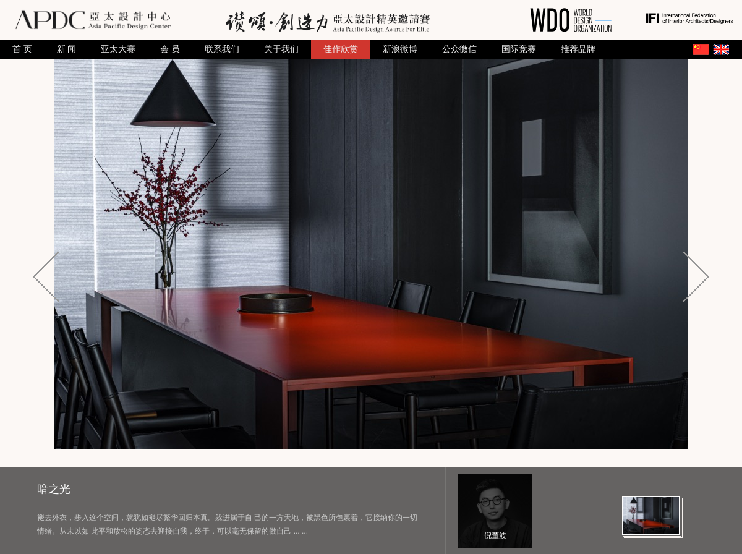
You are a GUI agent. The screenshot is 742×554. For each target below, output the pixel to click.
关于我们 (281, 49)
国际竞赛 (518, 49)
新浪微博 (400, 49)
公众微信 (459, 49)
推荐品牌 (578, 49)
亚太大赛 (118, 49)
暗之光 (53, 489)
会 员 (170, 49)
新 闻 (67, 49)
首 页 (22, 49)
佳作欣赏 (340, 49)
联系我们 (222, 49)
